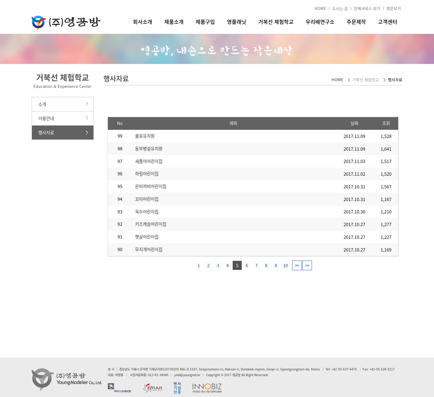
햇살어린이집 (147, 236)
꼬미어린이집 (147, 199)
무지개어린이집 (148, 249)
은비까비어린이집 (150, 186)
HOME (320, 8)
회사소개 (142, 22)
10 (285, 265)
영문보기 (393, 8)
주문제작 (356, 22)
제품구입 (205, 22)
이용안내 (46, 118)
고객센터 (387, 22)
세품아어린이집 (148, 161)
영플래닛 (236, 22)
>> (297, 265)
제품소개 (174, 22)
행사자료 (46, 132)
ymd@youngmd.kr (187, 375)
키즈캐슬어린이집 (150, 224)
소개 (42, 104)
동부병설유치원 (148, 148)
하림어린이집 (147, 173)
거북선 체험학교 (276, 22)
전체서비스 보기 (367, 8)
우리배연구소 (320, 22)
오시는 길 (340, 8)
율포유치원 (145, 136)
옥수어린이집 (147, 211)
